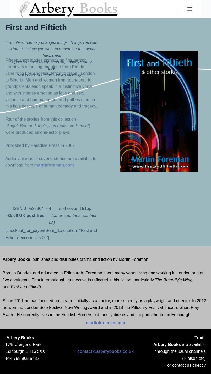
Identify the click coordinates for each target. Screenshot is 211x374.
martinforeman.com (54, 135)
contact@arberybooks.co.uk (105, 351)
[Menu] (189, 9)
